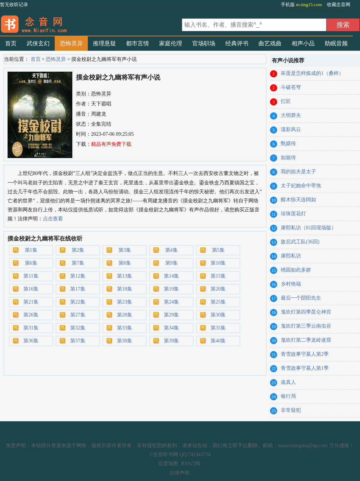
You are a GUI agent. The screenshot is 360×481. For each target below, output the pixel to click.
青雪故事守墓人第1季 (305, 368)
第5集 (218, 250)
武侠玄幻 (38, 43)
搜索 (343, 24)
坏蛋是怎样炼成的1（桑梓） (312, 73)
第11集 (30, 276)
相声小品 (303, 43)
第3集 (124, 250)
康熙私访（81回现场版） (308, 227)
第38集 (124, 340)
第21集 (31, 302)
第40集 (218, 340)
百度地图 (168, 463)
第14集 (171, 276)
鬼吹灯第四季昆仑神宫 (306, 312)
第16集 (31, 289)
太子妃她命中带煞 (301, 185)
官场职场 (203, 43)
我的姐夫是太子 (298, 171)
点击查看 (53, 218)
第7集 (78, 263)
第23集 (124, 302)
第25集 (218, 302)
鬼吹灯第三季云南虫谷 (306, 326)
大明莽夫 (291, 115)
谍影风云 (291, 129)
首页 (11, 43)
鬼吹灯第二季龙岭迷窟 (306, 340)
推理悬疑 (104, 43)
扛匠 (286, 101)
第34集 (171, 328)
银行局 (288, 396)
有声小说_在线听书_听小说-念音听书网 (90, 22)
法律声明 (179, 473)
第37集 (77, 340)
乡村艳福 (291, 284)
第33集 (124, 328)
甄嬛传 (288, 143)
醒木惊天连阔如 (298, 199)
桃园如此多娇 (296, 270)
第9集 (171, 263)
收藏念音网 (338, 4)
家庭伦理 (170, 43)
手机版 (302, 4)
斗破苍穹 (291, 87)
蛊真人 (288, 382)
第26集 (31, 315)
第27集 (77, 315)
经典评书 (236, 43)
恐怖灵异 (71, 43)
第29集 (171, 315)
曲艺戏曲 (270, 43)
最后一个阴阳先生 (301, 298)
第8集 (124, 263)
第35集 (218, 328)
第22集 (77, 302)
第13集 (124, 276)
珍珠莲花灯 (293, 213)
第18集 (124, 289)
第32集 (77, 328)
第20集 (218, 289)
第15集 (218, 276)
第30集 (218, 315)
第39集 (171, 340)
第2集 (78, 250)
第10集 (218, 263)
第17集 (77, 289)
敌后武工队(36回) (300, 241)
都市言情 (137, 43)
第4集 (171, 250)
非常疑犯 (291, 410)
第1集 (31, 250)
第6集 (31, 263)
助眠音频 (336, 43)
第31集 (31, 328)
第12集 (77, 276)
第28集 (124, 315)
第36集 (31, 340)
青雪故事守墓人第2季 (305, 354)
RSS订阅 (190, 463)
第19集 (171, 289)
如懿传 (288, 157)
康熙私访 (291, 256)
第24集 (171, 302)
